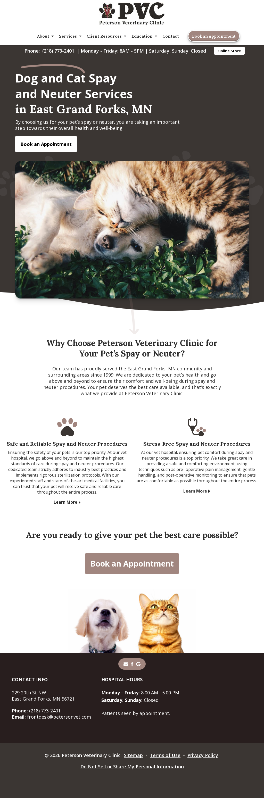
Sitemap (133, 755)
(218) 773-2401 (58, 51)
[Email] (125, 664)
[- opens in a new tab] (132, 664)
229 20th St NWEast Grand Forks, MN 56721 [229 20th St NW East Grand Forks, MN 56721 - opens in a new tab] (43, 695)
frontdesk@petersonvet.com (51, 717)
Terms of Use (165, 755)
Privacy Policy (202, 755)
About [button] (43, 36)
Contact (170, 36)
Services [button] (68, 36)
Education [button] (142, 36)
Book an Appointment (214, 36)
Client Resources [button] (104, 36)
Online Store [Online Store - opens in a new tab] (229, 50)
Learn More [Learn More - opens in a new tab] (65, 502)
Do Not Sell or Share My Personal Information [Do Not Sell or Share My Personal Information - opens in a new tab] (132, 766)
